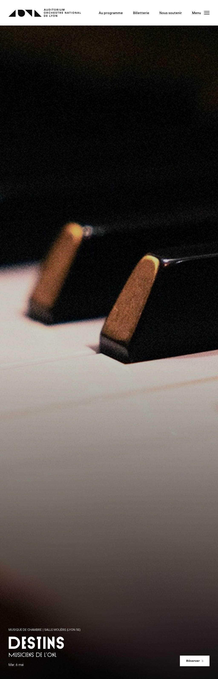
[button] (199, 12)
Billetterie (141, 13)
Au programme (111, 13)
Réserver (193, 660)
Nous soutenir (170, 13)
